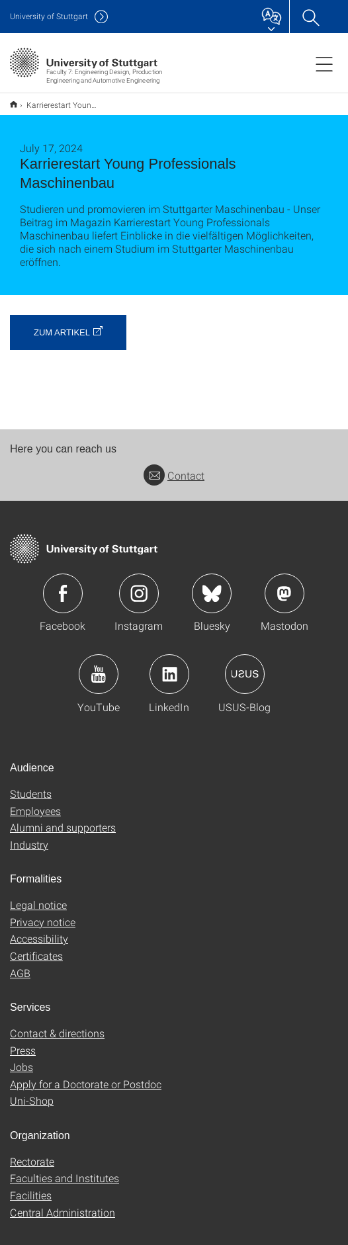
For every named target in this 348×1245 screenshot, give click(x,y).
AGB (20, 964)
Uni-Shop (32, 1092)
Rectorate (32, 1153)
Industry (29, 836)
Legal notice (38, 896)
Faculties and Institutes (64, 1169)
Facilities (31, 1186)
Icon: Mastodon (284, 585)
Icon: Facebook (63, 585)
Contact (174, 467)
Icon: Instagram (139, 585)
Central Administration (62, 1204)
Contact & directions (57, 1024)
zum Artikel (62, 324)
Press (23, 1042)
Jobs (21, 1058)
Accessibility (39, 930)
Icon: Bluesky (212, 585)
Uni (49, 16)
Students (31, 785)
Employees (35, 802)
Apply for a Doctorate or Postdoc (85, 1075)
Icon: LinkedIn (169, 665)
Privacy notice (42, 913)
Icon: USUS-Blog (245, 665)
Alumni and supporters (63, 819)
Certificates (36, 947)
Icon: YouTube (98, 665)
